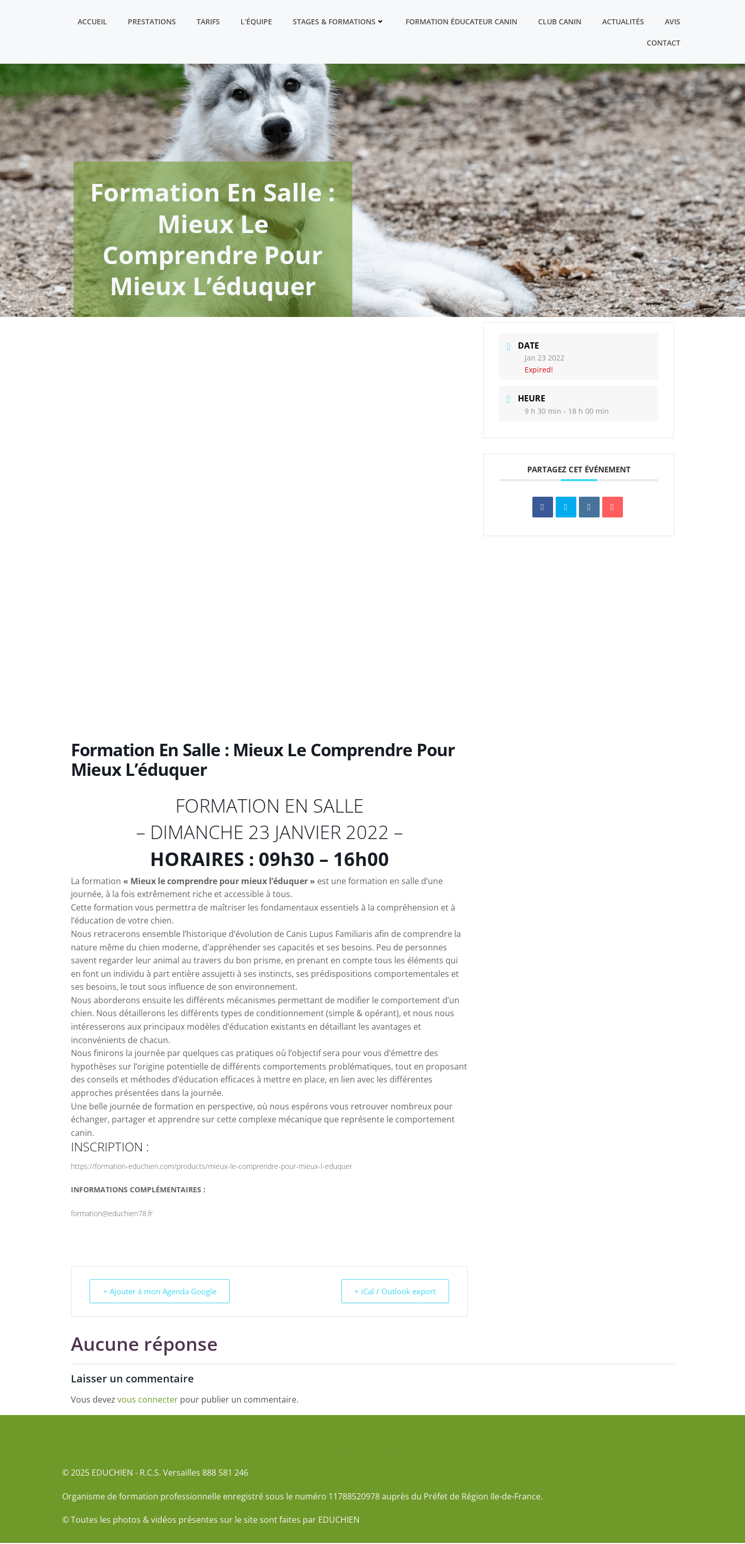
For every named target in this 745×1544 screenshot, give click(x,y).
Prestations (152, 21)
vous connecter (147, 1401)
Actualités (624, 21)
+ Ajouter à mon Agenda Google (161, 1292)
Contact (664, 42)
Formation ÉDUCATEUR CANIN (462, 21)
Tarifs (208, 21)
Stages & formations (339, 21)
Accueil (93, 21)
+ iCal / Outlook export (393, 1292)
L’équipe (257, 21)
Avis (673, 21)
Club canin (560, 21)
